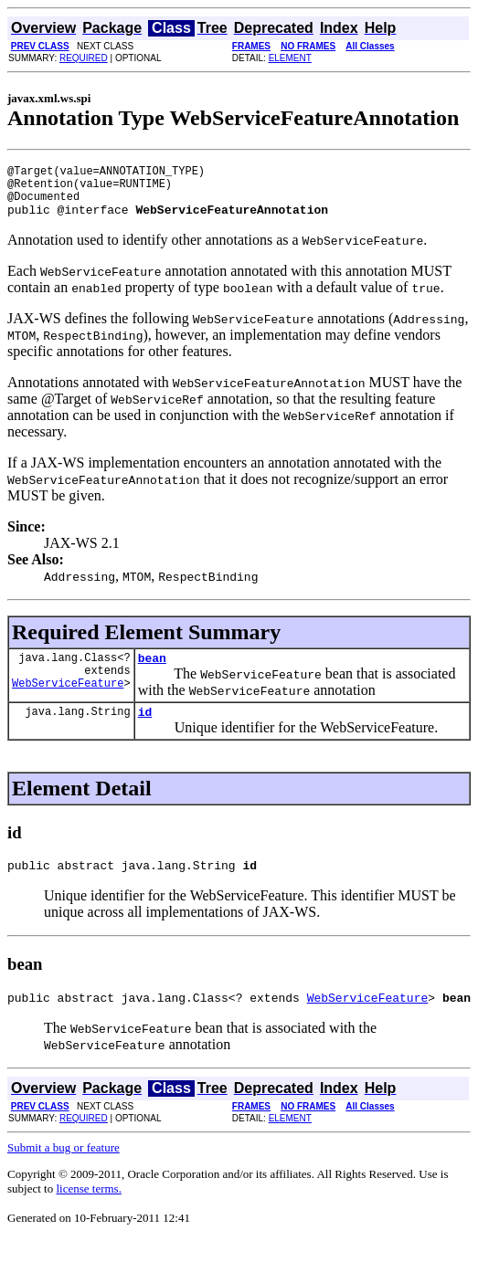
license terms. (88, 1210)
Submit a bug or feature (63, 1169)
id (145, 728)
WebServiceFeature (67, 702)
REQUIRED (83, 58)
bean (152, 671)
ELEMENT (290, 58)
